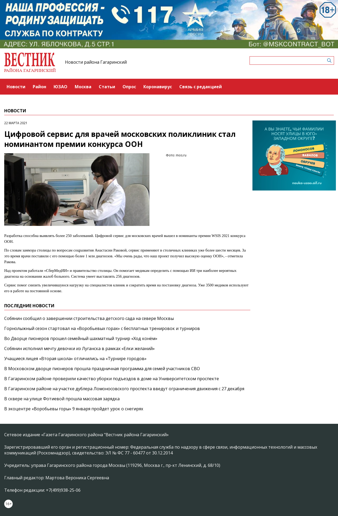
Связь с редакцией (200, 87)
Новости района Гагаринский (96, 62)
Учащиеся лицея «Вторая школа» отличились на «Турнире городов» (75, 358)
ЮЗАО (60, 87)
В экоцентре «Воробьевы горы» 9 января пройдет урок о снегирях (73, 409)
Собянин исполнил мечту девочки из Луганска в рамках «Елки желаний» (79, 348)
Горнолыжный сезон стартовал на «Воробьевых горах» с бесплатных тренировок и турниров (102, 328)
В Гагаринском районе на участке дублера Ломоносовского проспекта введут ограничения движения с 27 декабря (124, 389)
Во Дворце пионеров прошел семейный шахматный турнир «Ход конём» (80, 338)
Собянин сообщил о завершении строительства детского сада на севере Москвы (89, 318)
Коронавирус (157, 87)
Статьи (107, 87)
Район (39, 87)
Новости (16, 87)
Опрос (129, 87)
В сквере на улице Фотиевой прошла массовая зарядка (62, 399)
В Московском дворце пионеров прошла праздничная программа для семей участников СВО (102, 368)
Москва (83, 87)
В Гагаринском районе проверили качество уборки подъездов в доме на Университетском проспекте (111, 379)
